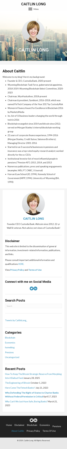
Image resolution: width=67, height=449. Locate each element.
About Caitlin (17, 431)
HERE (21, 264)
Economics (10, 342)
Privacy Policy (33, 431)
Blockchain (10, 337)
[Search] (33, 306)
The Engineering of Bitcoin (17, 382)
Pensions (9, 352)
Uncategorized (12, 357)
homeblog (10, 347)
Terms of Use (49, 431)
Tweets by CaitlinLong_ (16, 320)
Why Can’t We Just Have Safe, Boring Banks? (26, 401)
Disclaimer (19, 425)
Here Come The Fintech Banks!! (20, 387)
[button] (33, 9)
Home (9, 425)
